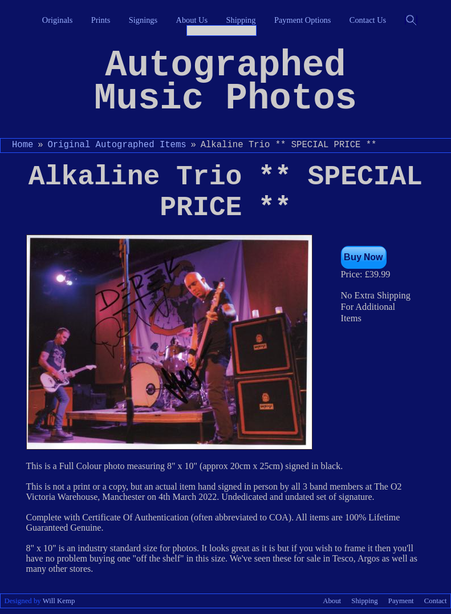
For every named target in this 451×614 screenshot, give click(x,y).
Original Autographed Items (116, 145)
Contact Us (368, 20)
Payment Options (302, 20)
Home (22, 145)
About (332, 601)
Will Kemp (59, 601)
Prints (101, 20)
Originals (57, 20)
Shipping (241, 20)
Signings (143, 20)
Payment (401, 601)
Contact (435, 601)
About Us (192, 20)
